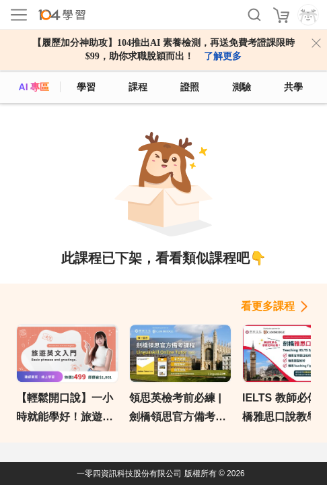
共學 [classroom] (293, 87)
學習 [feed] (86, 87)
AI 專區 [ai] (34, 87)
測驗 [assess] (241, 87)
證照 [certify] (189, 87)
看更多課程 (268, 306)
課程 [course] (138, 87)
